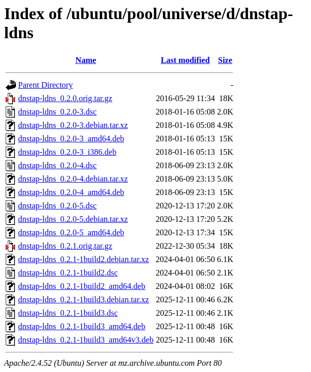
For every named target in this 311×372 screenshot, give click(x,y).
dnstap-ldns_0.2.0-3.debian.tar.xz (73, 125)
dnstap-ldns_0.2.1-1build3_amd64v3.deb (86, 339)
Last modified (185, 60)
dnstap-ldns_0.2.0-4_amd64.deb (71, 192)
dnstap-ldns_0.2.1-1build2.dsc (68, 272)
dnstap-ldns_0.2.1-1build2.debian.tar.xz (83, 259)
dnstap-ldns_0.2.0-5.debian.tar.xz (73, 219)
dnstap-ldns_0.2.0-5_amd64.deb (71, 232)
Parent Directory (45, 84)
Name (85, 60)
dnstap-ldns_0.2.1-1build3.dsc (68, 313)
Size (225, 60)
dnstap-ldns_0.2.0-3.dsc (57, 111)
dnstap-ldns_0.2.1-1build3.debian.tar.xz (83, 299)
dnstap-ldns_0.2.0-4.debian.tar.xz (73, 178)
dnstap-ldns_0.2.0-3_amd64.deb (71, 138)
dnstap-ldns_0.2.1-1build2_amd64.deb (81, 286)
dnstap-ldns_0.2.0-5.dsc (57, 205)
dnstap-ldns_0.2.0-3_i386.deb (67, 152)
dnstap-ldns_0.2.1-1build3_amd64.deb (81, 326)
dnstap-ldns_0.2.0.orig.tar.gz (65, 98)
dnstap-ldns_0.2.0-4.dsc (57, 165)
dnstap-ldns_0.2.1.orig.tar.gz (65, 245)
